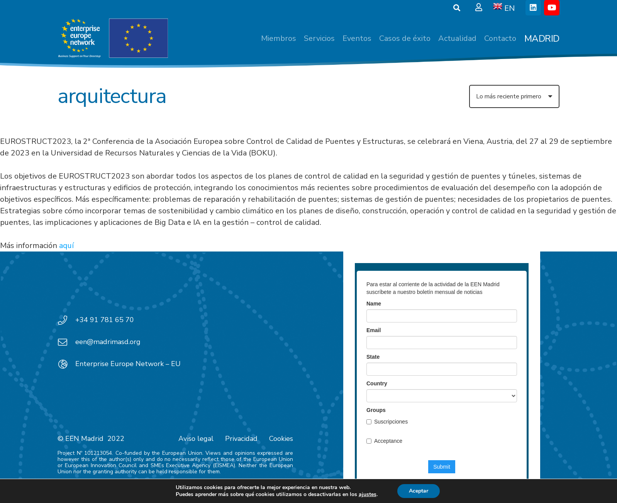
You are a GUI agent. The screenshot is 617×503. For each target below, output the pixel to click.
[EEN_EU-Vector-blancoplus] (113, 38)
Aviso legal (196, 438)
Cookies (281, 438)
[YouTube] (551, 7)
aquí (66, 245)
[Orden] (514, 96)
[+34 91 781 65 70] (66, 320)
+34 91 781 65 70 (104, 319)
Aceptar (418, 491)
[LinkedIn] (533, 7)
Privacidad (241, 438)
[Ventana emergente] (478, 8)
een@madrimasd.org (108, 341)
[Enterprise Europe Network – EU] (66, 364)
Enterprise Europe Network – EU (128, 363)
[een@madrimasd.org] (66, 342)
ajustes (367, 494)
